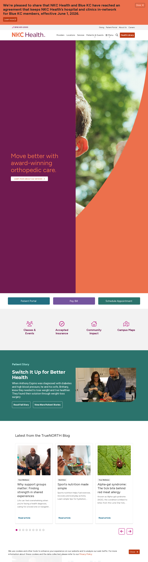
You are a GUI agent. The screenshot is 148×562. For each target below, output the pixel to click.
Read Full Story (21, 404)
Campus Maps (126, 330)
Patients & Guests (95, 33)
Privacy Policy (85, 554)
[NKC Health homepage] (28, 35)
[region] (74, 484)
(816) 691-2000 (20, 27)
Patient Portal (111, 27)
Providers (60, 34)
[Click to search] (117, 35)
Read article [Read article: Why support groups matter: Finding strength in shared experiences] (33, 483)
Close (134, 552)
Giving (101, 27)
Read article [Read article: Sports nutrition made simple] (74, 483)
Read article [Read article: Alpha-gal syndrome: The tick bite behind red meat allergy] (114, 483)
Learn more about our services (28, 179)
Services (80, 34)
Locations (70, 34)
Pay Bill (74, 301)
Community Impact (93, 331)
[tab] (16, 530)
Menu (109, 33)
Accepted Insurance (61, 331)
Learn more (10, 19)
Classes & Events (30, 331)
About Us (123, 27)
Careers (131, 27)
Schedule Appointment (119, 301)
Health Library (127, 35)
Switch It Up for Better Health (38, 374)
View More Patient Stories (48, 404)
